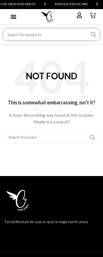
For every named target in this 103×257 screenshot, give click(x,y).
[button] (13, 16)
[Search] (51, 34)
